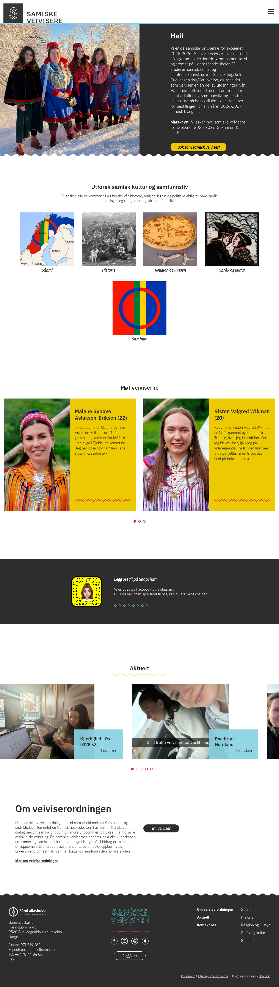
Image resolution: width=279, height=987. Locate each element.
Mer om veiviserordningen (36, 860)
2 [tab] (139, 521)
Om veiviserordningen (215, 909)
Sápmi (246, 909)
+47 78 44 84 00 (28, 954)
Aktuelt (203, 917)
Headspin (264, 976)
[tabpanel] (70, 455)
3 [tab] (144, 521)
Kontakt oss (206, 925)
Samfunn (248, 940)
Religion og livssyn (255, 925)
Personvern (188, 976)
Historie (247, 917)
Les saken (109, 750)
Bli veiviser (161, 828)
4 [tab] (146, 769)
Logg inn (129, 955)
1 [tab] (134, 521)
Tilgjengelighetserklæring (213, 976)
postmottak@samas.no (38, 949)
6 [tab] (156, 769)
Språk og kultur (253, 932)
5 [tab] (151, 769)
